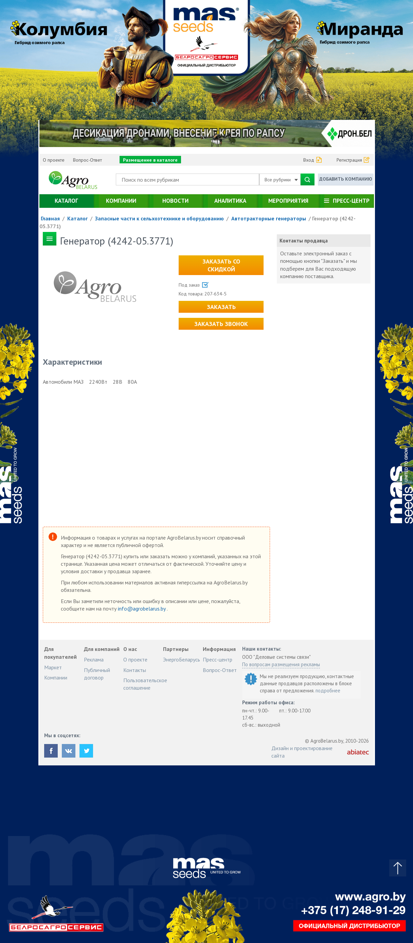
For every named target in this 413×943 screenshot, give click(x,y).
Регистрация (349, 160)
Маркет (53, 667)
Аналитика (230, 200)
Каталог (66, 200)
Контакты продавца (304, 240)
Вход (308, 160)
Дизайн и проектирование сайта (302, 752)
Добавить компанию (345, 179)
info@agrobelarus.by (142, 608)
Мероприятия (288, 200)
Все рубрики (281, 180)
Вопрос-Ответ (87, 160)
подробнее (328, 690)
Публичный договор (97, 674)
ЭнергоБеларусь (181, 659)
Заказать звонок (221, 324)
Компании (121, 200)
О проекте (54, 160)
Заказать (221, 307)
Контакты (134, 670)
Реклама (94, 659)
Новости (175, 200)
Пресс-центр (351, 200)
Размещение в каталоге (150, 160)
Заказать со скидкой (221, 265)
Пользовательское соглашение (145, 684)
